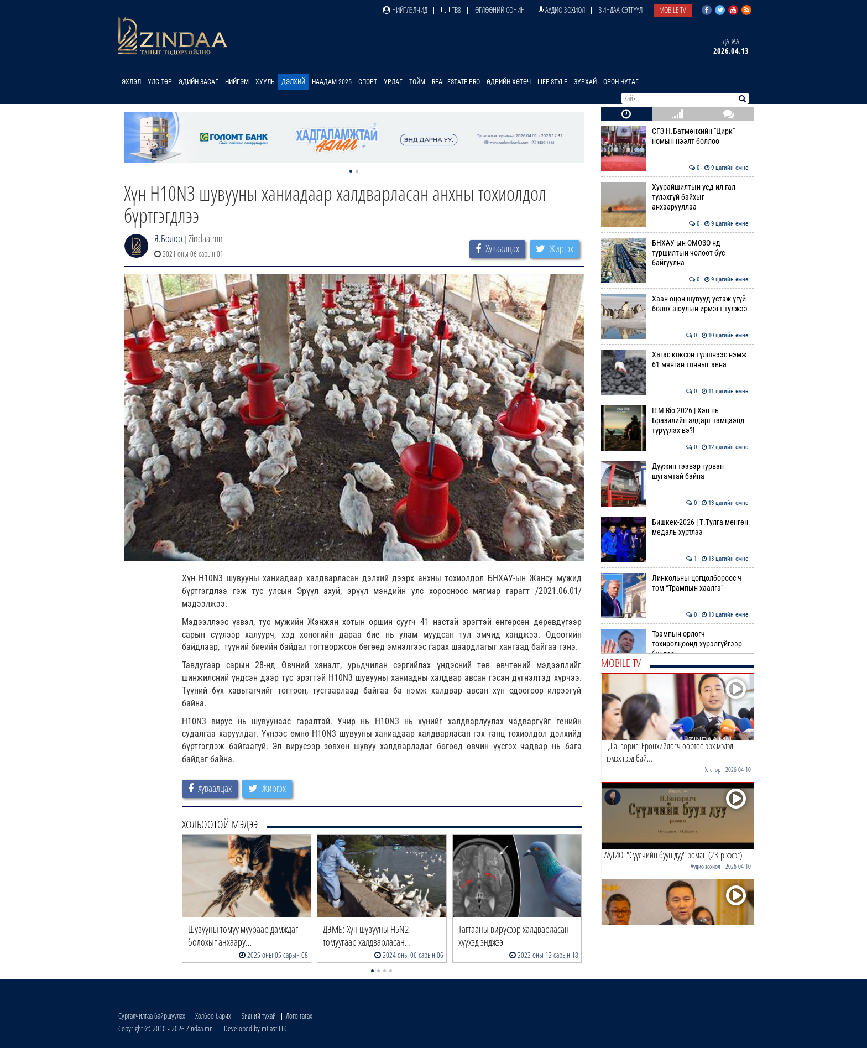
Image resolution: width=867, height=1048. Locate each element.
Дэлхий (293, 82)
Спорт (367, 82)
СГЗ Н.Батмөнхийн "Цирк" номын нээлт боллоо (675, 136)
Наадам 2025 (332, 82)
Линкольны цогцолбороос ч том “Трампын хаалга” (675, 583)
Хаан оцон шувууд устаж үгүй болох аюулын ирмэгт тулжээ (675, 304)
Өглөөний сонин (500, 9)
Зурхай (585, 82)
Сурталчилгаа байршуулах (151, 1015)
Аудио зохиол (562, 9)
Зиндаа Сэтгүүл (621, 9)
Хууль (265, 82)
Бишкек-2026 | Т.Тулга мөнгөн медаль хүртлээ (675, 527)
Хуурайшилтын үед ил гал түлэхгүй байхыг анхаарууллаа (675, 197)
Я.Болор (168, 238)
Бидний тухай (258, 1015)
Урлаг (393, 82)
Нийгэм (237, 82)
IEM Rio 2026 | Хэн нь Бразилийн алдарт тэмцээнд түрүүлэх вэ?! (675, 420)
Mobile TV (672, 9)
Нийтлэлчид (405, 9)
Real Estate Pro (456, 82)
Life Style (552, 82)
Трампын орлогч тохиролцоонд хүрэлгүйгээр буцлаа (675, 644)
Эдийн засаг (198, 82)
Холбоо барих (213, 1015)
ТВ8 (451, 9)
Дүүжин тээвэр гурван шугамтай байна (675, 471)
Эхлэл (131, 82)
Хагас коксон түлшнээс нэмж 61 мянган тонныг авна (675, 359)
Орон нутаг (621, 82)
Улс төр (160, 82)
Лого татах (299, 1015)
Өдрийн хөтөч (509, 82)
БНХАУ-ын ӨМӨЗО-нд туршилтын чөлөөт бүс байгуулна (675, 253)
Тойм (417, 82)
